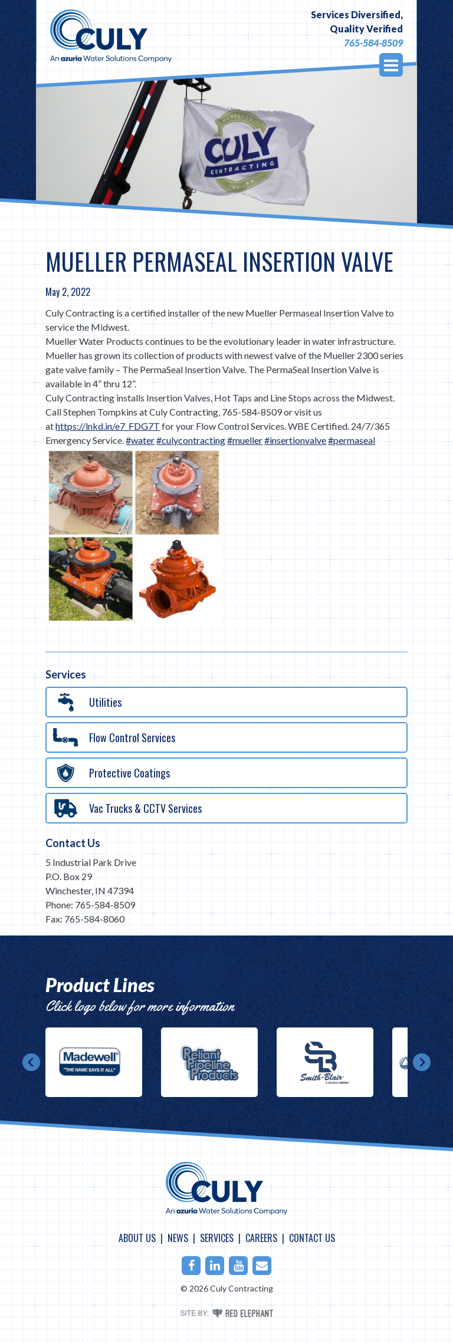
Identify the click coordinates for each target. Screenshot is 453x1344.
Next (421, 1062)
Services (217, 1238)
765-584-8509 (373, 42)
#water (140, 440)
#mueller (244, 440)
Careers (261, 1238)
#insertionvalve (295, 440)
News (178, 1238)
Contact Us (72, 842)
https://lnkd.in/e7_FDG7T (107, 425)
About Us (137, 1238)
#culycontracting (190, 440)
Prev (31, 1062)
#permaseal (351, 440)
